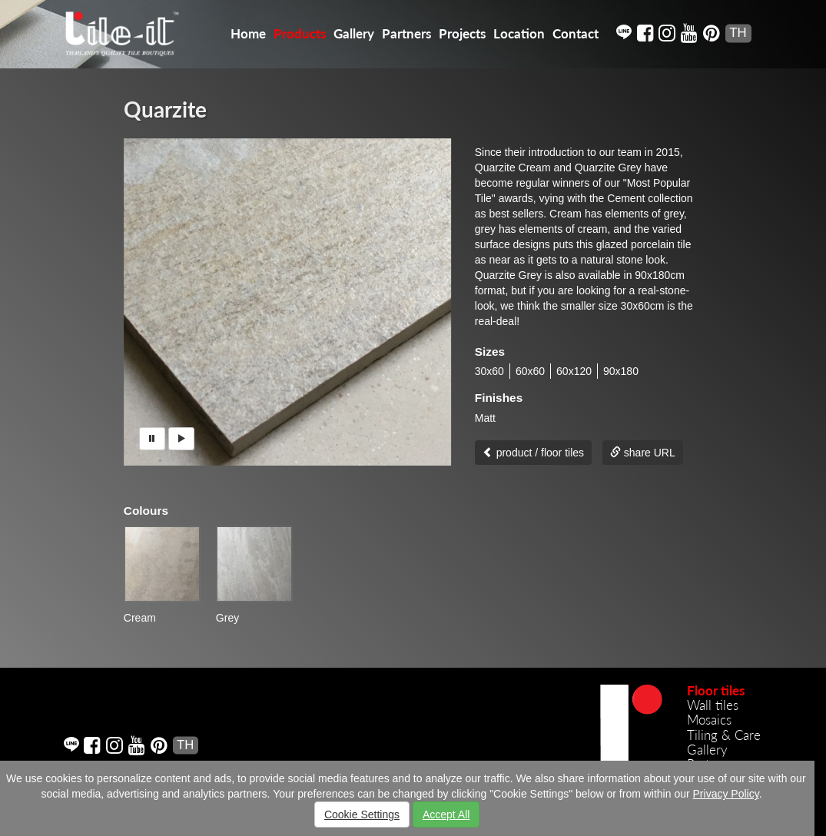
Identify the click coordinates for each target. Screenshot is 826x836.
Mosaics (709, 719)
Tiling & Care (724, 735)
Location (519, 33)
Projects (462, 33)
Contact (575, 33)
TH (737, 32)
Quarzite (165, 109)
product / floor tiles (533, 452)
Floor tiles (716, 690)
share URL (642, 452)
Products (300, 33)
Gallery (353, 33)
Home (248, 33)
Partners (406, 33)
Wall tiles (712, 705)
